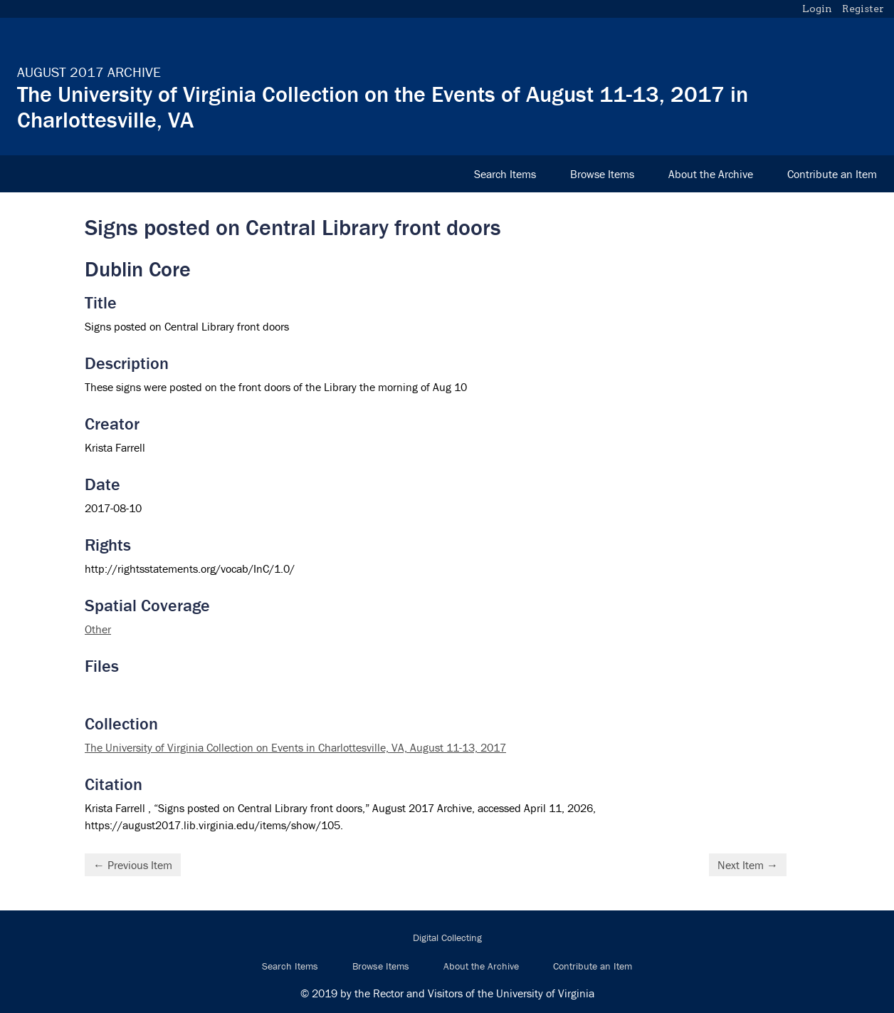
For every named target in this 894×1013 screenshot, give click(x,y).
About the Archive (710, 174)
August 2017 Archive (89, 71)
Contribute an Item (832, 174)
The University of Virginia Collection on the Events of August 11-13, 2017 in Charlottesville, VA (382, 106)
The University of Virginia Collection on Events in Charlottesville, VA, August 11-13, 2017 (295, 747)
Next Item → (747, 865)
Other (98, 629)
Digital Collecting (447, 937)
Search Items (505, 174)
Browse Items (602, 174)
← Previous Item (132, 865)
